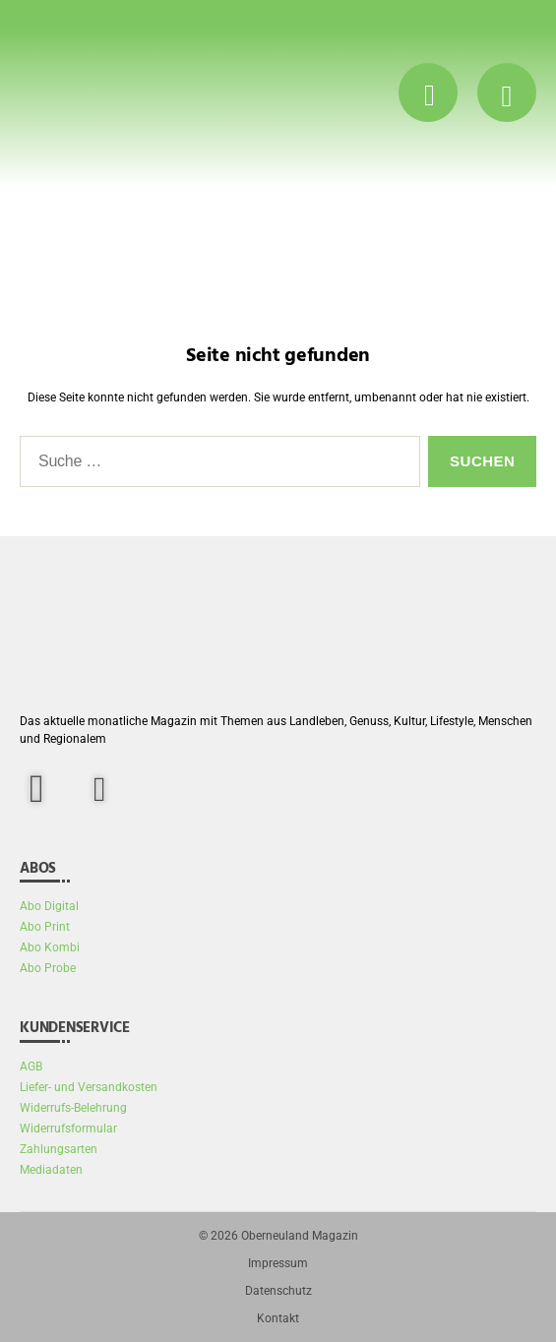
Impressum (278, 1263)
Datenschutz (278, 1291)
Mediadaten (51, 1170)
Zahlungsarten (58, 1149)
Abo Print (45, 927)
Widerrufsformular (68, 1128)
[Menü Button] (506, 92)
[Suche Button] (428, 92)
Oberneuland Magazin (299, 1236)
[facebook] (49, 789)
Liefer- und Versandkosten (88, 1087)
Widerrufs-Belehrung (73, 1108)
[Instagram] (99, 790)
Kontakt (278, 1318)
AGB (31, 1066)
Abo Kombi (50, 947)
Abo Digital (49, 906)
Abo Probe (48, 968)
